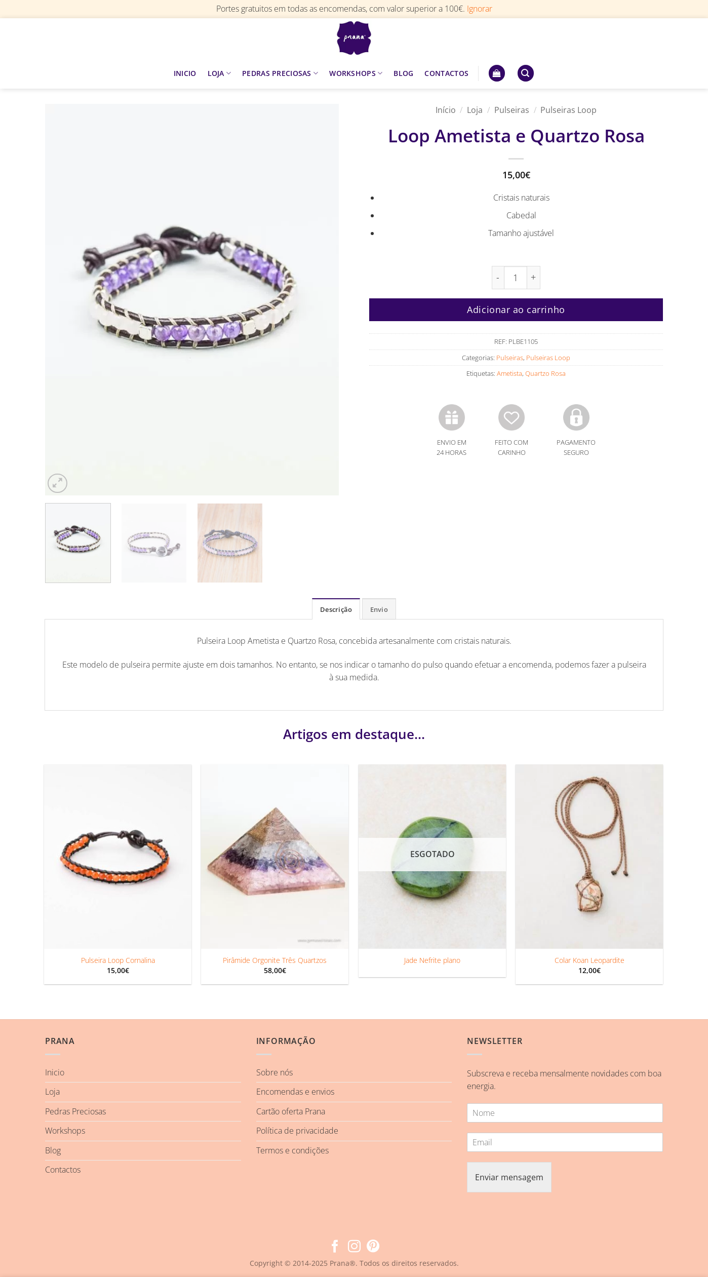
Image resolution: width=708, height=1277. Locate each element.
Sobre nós (274, 1072)
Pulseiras (511, 109)
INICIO (185, 73)
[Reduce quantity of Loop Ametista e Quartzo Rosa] (498, 277)
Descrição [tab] (336, 609)
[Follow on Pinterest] (373, 1247)
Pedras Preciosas (75, 1111)
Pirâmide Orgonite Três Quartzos (275, 960)
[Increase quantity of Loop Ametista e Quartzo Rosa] (533, 277)
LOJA (219, 73)
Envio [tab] (379, 609)
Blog (53, 1150)
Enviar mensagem (509, 1177)
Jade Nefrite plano (432, 960)
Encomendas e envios (295, 1091)
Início (446, 109)
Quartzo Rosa (545, 373)
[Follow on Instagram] (353, 1247)
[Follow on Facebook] (335, 1247)
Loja (475, 109)
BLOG (403, 73)
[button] (497, 73)
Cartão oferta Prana (290, 1111)
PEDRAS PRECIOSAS (280, 73)
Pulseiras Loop (568, 109)
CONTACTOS (446, 73)
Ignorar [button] (479, 8)
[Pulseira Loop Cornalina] (117, 856)
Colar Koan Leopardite (589, 960)
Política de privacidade (297, 1130)
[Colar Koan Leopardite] (589, 856)
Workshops (65, 1130)
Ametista (509, 373)
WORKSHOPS (355, 73)
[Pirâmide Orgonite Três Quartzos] (274, 856)
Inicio (54, 1072)
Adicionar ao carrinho (516, 309)
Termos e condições (292, 1150)
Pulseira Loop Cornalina (118, 960)
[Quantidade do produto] (515, 277)
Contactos (63, 1169)
